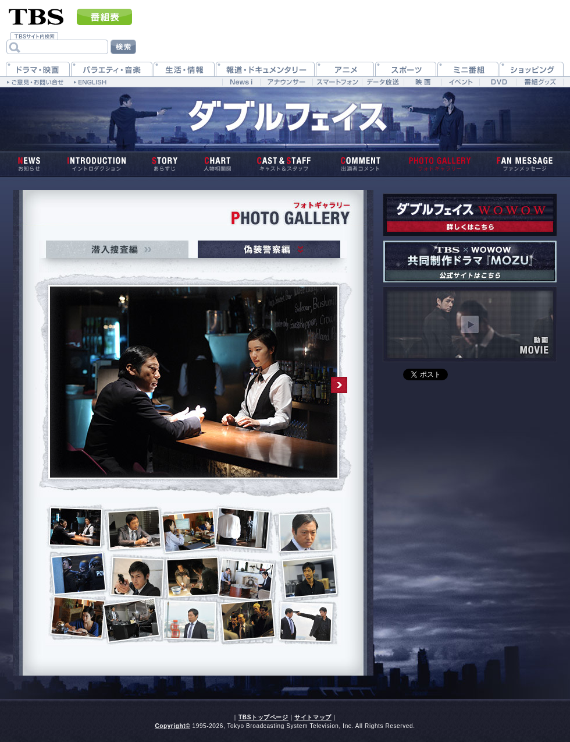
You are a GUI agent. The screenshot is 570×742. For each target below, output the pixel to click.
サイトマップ (313, 717)
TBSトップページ (263, 717)
